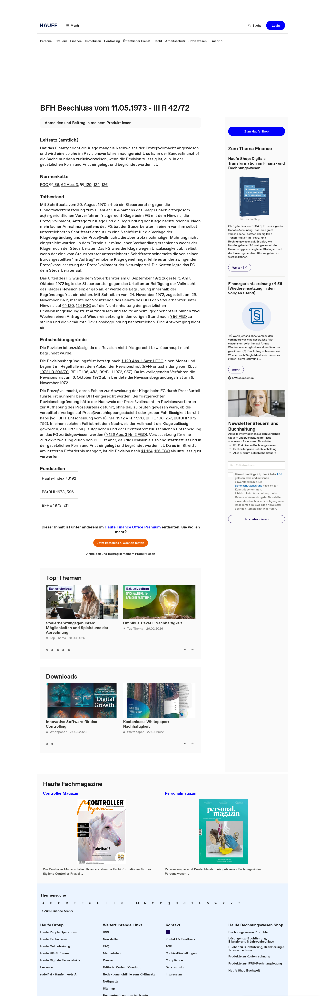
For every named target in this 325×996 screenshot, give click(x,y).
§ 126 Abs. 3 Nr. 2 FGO (126, 434)
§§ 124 (147, 451)
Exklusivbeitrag (60, 588)
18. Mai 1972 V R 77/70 (123, 418)
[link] (46, 41)
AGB (279, 474)
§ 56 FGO (178, 316)
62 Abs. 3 (69, 184)
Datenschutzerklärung (248, 486)
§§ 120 (86, 184)
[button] (275, 25)
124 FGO (83, 305)
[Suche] (255, 25)
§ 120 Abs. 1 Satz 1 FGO (142, 361)
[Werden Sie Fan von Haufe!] (168, 932)
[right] (192, 649)
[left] (185, 649)
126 (105, 184)
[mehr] (218, 40)
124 (97, 184)
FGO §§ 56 (49, 184)
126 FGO (162, 451)
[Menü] (72, 25)
